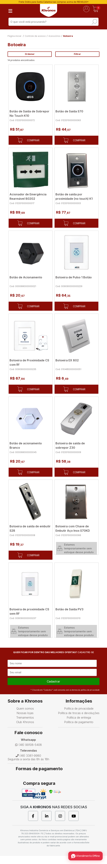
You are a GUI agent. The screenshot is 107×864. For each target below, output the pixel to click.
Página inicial (14, 36)
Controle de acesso (35, 36)
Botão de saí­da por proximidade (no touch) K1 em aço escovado (74, 199)
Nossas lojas (25, 721)
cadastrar (53, 689)
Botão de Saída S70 (69, 111)
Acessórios (54, 36)
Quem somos (25, 716)
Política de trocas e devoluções (78, 721)
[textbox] (53, 22)
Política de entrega (79, 725)
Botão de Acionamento (26, 277)
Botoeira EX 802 (67, 360)
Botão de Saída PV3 (69, 609)
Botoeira (68, 36)
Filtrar (77, 54)
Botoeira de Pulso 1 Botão (73, 277)
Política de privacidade (78, 716)
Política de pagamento (78, 730)
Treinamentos (25, 725)
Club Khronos (25, 730)
